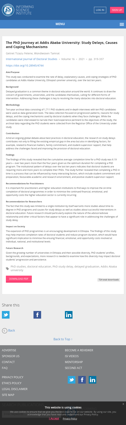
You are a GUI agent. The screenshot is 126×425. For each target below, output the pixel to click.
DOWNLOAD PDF (18, 279)
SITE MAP (8, 395)
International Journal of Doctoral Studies (31, 59)
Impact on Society (15, 227)
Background (12, 87)
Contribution (12, 134)
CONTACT (8, 362)
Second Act (73, 368)
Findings (10, 155)
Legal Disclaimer (14, 389)
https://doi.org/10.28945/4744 (25, 65)
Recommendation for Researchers (24, 202)
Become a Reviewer (79, 350)
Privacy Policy (12, 377)
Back (8, 330)
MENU (60, 24)
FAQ (5, 368)
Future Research (14, 248)
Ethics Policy (11, 383)
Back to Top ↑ (63, 339)
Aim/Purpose (13, 72)
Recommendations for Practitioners (25, 184)
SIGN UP (117, 10)
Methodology (13, 105)
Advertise (9, 350)
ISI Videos (72, 356)
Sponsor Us (10, 356)
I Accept (54, 418)
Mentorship (74, 362)
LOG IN (100, 10)
